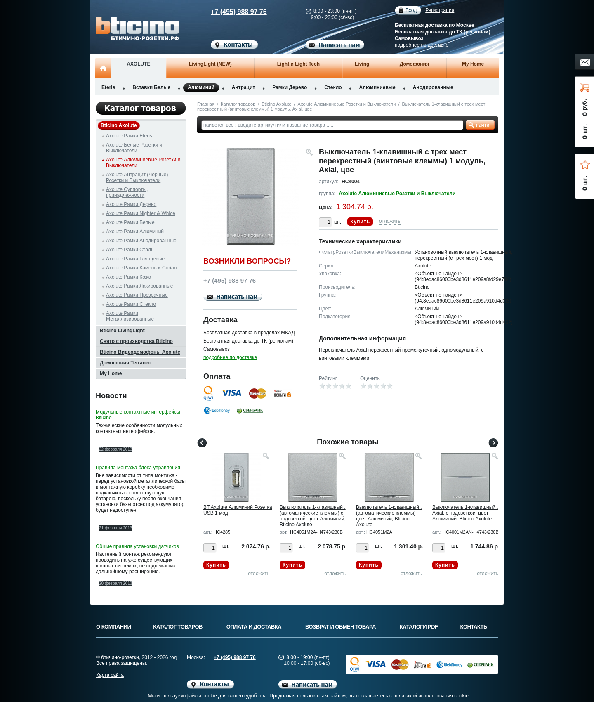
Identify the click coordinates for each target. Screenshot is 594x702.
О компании (113, 627)
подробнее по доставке (421, 45)
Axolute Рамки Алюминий (135, 231)
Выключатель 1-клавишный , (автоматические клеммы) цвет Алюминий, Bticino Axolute (389, 515)
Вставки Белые (151, 87)
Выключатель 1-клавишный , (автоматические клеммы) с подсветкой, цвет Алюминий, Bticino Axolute (313, 515)
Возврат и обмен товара (340, 627)
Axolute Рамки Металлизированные (130, 316)
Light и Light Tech (298, 64)
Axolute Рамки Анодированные (141, 240)
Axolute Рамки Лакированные (139, 286)
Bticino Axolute (276, 104)
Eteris (108, 87)
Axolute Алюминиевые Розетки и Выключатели (347, 104)
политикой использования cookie (431, 696)
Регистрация (439, 10)
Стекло (333, 87)
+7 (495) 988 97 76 (231, 11)
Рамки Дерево (289, 87)
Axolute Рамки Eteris (129, 136)
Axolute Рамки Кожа (128, 277)
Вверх (530, 676)
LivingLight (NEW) (210, 64)
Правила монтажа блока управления (138, 467)
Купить (360, 222)
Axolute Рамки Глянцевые (135, 259)
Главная (205, 104)
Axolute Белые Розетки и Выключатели (134, 148)
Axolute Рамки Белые (130, 222)
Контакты (474, 627)
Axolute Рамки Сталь (129, 250)
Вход (411, 10)
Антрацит (243, 87)
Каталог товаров (238, 104)
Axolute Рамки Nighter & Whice (140, 213)
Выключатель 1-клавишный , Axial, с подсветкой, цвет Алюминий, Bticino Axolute (465, 513)
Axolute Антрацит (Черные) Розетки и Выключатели (137, 177)
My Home (473, 64)
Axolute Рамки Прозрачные (137, 295)
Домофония (414, 64)
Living (362, 64)
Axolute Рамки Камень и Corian (141, 268)
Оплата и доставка (253, 627)
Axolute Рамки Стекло (131, 304)
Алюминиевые (377, 87)
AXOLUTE (138, 64)
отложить (390, 221)
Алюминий (201, 87)
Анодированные (433, 87)
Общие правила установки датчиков (137, 546)
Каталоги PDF (419, 627)
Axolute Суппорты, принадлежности (127, 192)
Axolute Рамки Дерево (131, 204)
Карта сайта (110, 675)
